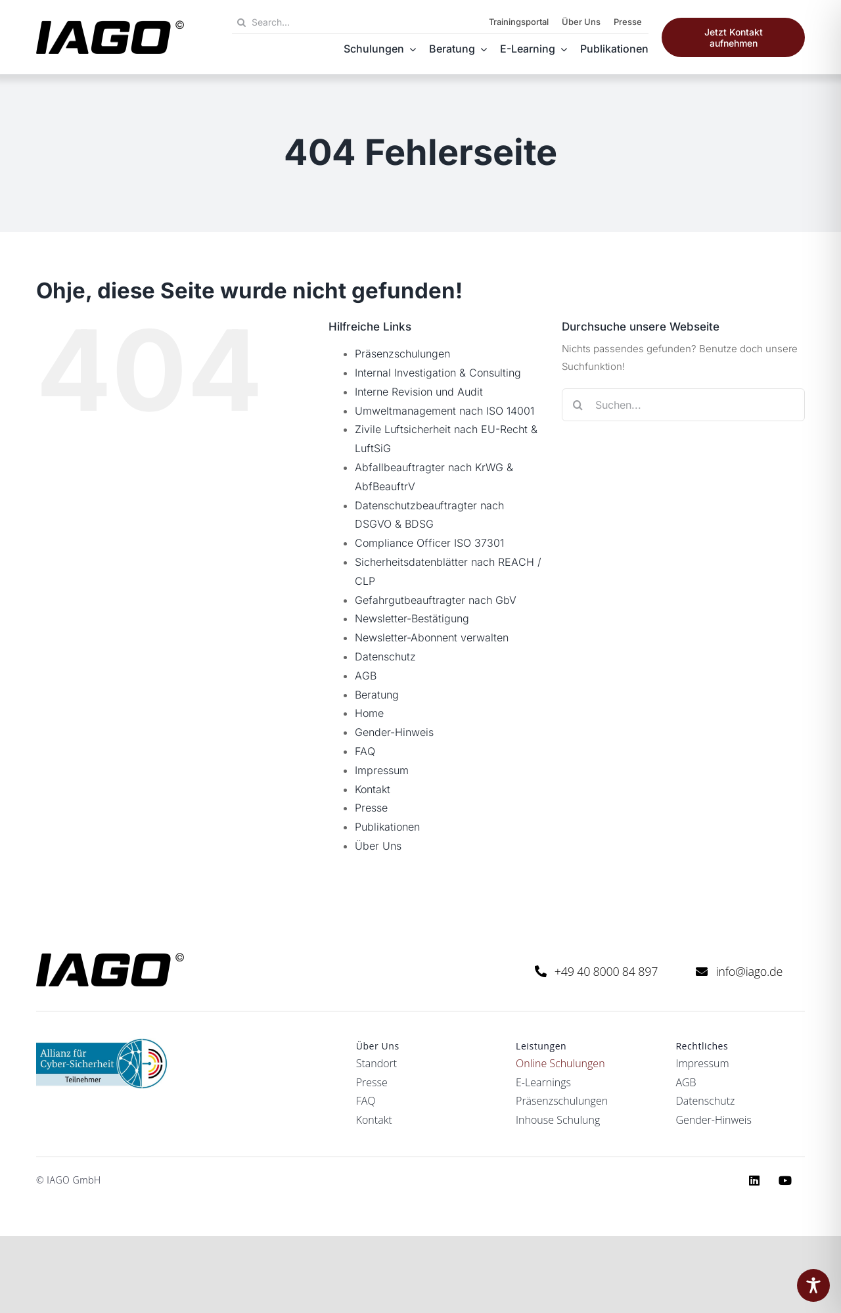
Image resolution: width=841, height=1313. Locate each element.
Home (369, 713)
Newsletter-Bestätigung (412, 618)
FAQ (365, 751)
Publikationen (387, 826)
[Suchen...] (683, 404)
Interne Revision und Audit (419, 391)
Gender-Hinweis (394, 732)
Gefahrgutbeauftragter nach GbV (435, 600)
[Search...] (315, 22)
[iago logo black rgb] (110, 25)
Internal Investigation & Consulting (438, 372)
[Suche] (242, 22)
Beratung (377, 694)
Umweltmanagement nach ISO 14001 (444, 410)
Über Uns (378, 845)
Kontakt (372, 789)
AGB (365, 675)
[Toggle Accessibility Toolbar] (813, 1285)
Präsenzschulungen (402, 353)
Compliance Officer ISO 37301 (429, 542)
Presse (371, 807)
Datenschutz (385, 656)
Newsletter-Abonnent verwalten (432, 637)
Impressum (382, 770)
